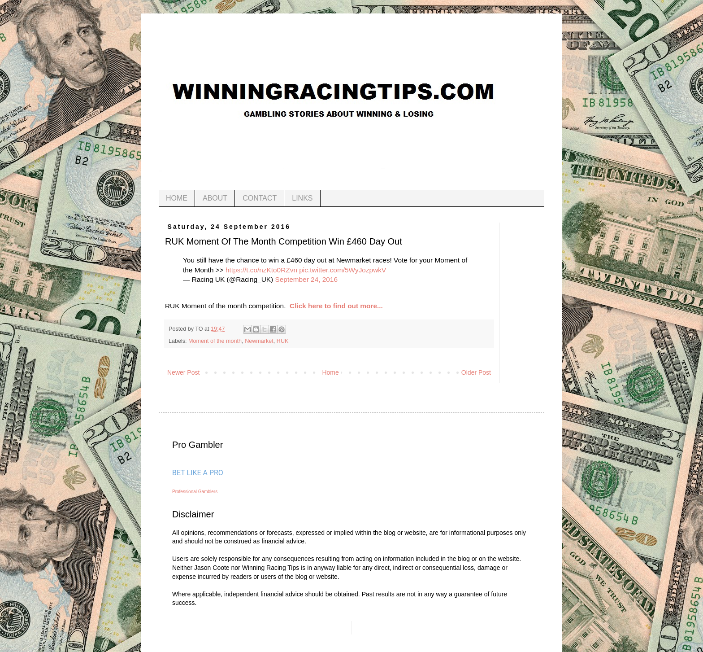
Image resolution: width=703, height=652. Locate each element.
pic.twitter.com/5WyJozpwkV (342, 270)
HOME (176, 198)
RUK (283, 341)
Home (330, 372)
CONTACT (260, 198)
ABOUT (215, 198)
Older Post (476, 372)
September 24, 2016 (306, 279)
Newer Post (183, 372)
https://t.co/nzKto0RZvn (261, 270)
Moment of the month (215, 341)
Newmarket (259, 341)
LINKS (302, 198)
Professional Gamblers (194, 491)
